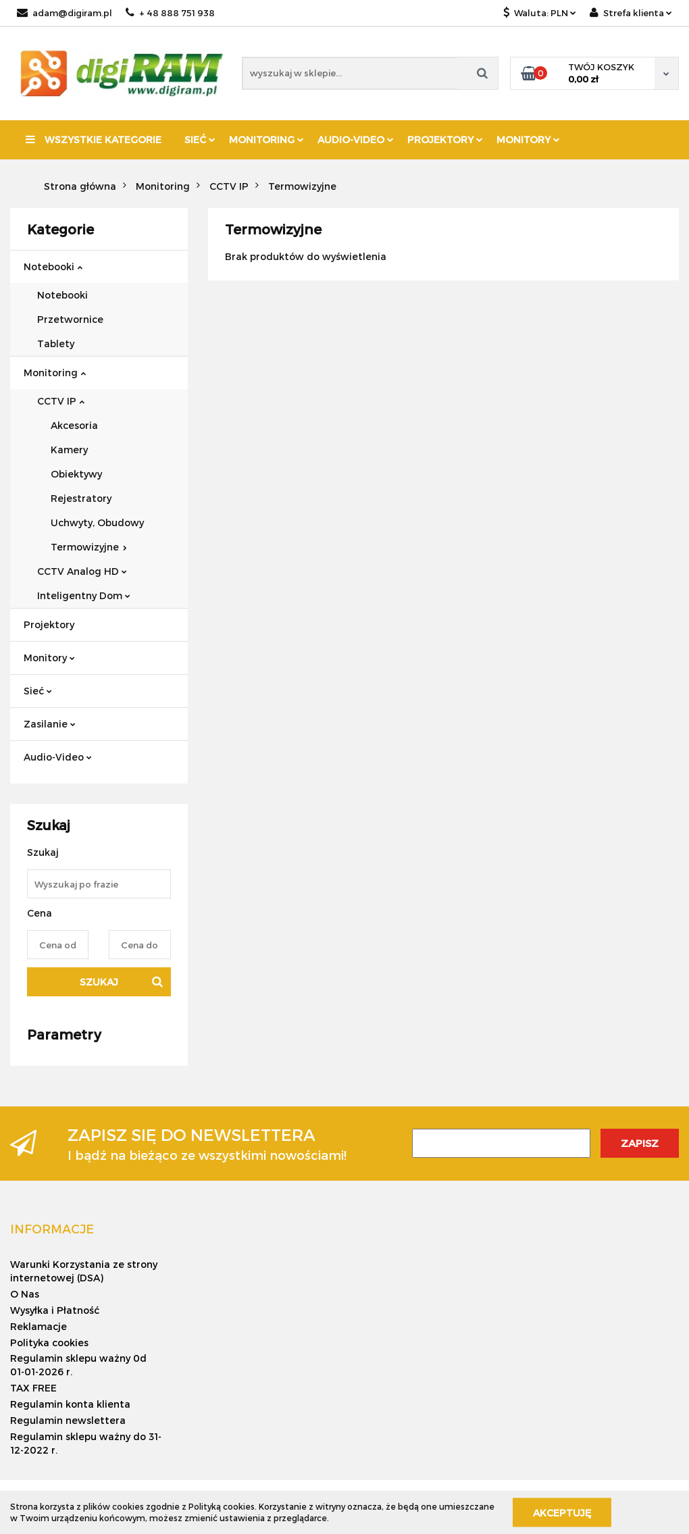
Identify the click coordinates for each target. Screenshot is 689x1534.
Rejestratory (81, 498)
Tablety (55, 343)
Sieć (199, 139)
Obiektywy (76, 474)
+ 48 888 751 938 (170, 12)
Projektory (445, 139)
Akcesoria (74, 425)
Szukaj (99, 982)
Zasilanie (50, 724)
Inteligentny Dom (83, 595)
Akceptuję (562, 1512)
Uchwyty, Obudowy (97, 522)
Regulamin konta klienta (70, 1404)
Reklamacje (38, 1326)
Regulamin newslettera (68, 1420)
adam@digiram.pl (64, 12)
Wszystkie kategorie (93, 139)
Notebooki (53, 266)
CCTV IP (60, 401)
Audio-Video (355, 139)
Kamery (69, 449)
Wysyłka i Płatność (54, 1310)
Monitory (528, 139)
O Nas (24, 1294)
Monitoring (266, 139)
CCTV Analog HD (82, 571)
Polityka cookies (49, 1342)
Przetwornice (70, 319)
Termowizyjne (89, 547)
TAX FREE (33, 1388)
